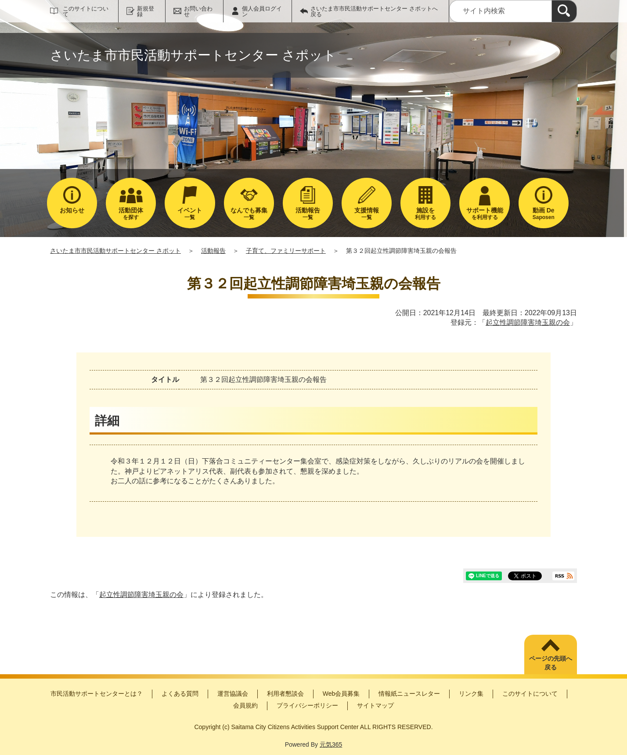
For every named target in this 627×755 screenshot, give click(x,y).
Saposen (543, 213)
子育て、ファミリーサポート (286, 250)
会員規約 (245, 705)
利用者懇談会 (285, 693)
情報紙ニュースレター (409, 693)
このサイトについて (85, 11)
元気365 (331, 744)
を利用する (484, 213)
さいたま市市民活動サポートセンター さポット (115, 250)
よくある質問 (180, 693)
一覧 (190, 213)
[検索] (564, 11)
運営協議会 (232, 693)
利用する (425, 213)
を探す (131, 213)
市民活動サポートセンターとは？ (96, 693)
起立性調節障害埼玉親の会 (528, 322)
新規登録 (145, 11)
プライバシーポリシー (307, 705)
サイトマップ (375, 705)
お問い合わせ (198, 11)
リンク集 (471, 693)
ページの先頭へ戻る (550, 663)
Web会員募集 (341, 693)
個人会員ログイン (262, 11)
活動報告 (213, 250)
